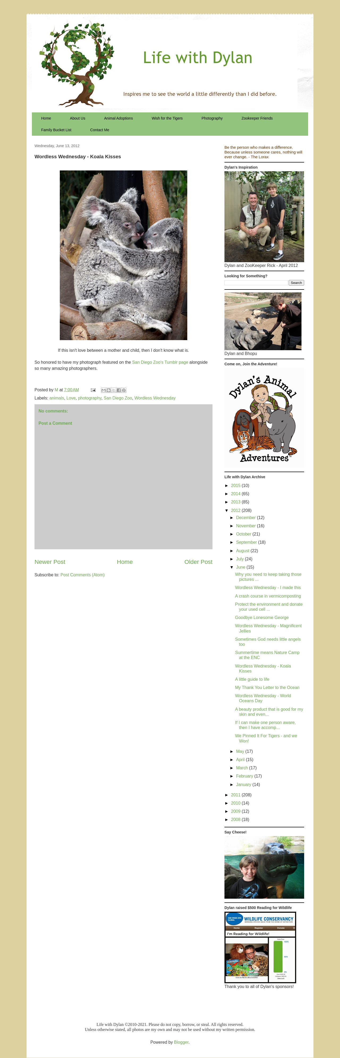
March (242, 768)
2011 (236, 795)
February (245, 776)
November (246, 526)
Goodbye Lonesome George (262, 617)
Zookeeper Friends (257, 118)
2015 (236, 485)
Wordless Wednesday (155, 398)
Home (46, 118)
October (244, 534)
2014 (236, 493)
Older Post (198, 562)
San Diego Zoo (118, 398)
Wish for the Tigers (167, 118)
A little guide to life (252, 679)
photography (89, 398)
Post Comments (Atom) (83, 575)
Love (71, 398)
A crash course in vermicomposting (268, 596)
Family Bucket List (56, 130)
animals (56, 398)
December (246, 517)
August (243, 550)
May (240, 751)
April (241, 759)
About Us (77, 118)
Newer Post (50, 562)
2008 (236, 819)
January (244, 784)
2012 (236, 510)
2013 (236, 502)
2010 (236, 803)
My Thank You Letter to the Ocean (267, 687)
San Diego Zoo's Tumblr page (160, 362)
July (240, 559)
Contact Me (99, 130)
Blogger (181, 1042)
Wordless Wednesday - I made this (268, 587)
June (241, 567)
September (247, 542)
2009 (236, 811)
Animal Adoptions (118, 118)
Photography (212, 118)
